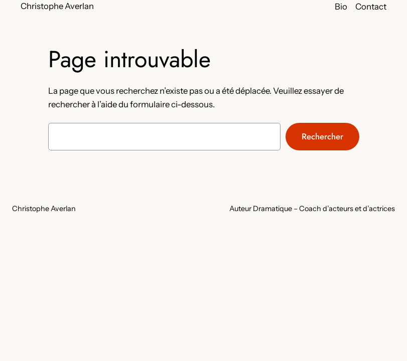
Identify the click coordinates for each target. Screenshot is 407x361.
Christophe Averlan (57, 6)
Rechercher (322, 136)
